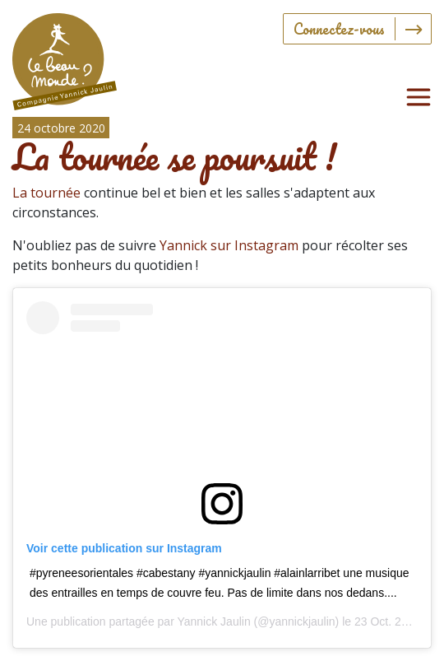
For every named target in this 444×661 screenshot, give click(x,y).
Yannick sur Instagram (229, 245)
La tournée (46, 193)
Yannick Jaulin (213, 621)
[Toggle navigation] (418, 97)
